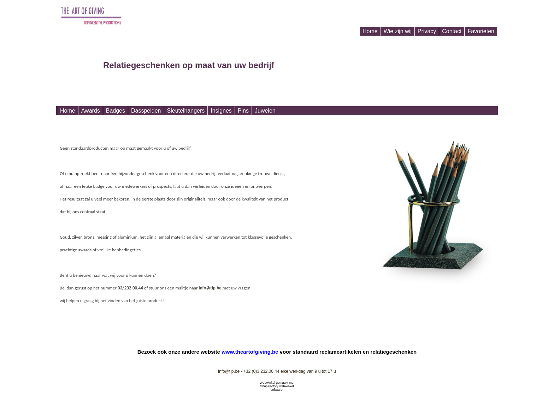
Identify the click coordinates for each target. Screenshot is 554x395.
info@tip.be (229, 371)
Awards (90, 111)
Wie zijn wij (398, 31)
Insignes (221, 111)
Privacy (427, 31)
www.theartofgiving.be (250, 352)
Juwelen (265, 111)
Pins (243, 111)
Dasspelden (146, 111)
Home (370, 31)
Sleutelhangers (186, 111)
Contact (451, 31)
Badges (115, 111)
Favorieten (480, 31)
